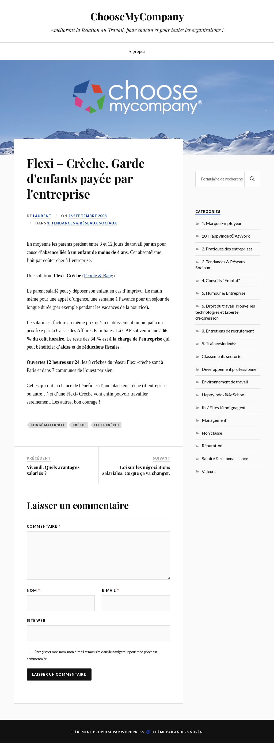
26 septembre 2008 (87, 216)
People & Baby (98, 275)
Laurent (42, 216)
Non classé (212, 432)
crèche (80, 425)
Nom (33, 590)
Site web (36, 620)
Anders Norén (188, 732)
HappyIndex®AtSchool (224, 394)
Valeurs (209, 471)
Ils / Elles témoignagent (224, 407)
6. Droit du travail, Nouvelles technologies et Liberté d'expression (225, 311)
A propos (137, 51)
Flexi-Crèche (107, 425)
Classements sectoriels (223, 356)
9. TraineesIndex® (219, 343)
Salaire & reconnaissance (225, 458)
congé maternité (48, 425)
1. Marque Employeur (222, 223)
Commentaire (43, 526)
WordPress (132, 732)
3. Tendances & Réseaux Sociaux (82, 223)
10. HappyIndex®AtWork (226, 235)
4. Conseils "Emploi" (221, 280)
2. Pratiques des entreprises (227, 248)
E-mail (110, 590)
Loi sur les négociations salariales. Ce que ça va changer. (136, 470)
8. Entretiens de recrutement (228, 330)
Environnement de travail (225, 381)
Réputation (212, 445)
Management (214, 420)
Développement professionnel (230, 369)
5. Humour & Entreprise (223, 292)
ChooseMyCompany (137, 16)
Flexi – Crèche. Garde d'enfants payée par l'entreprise (86, 178)
